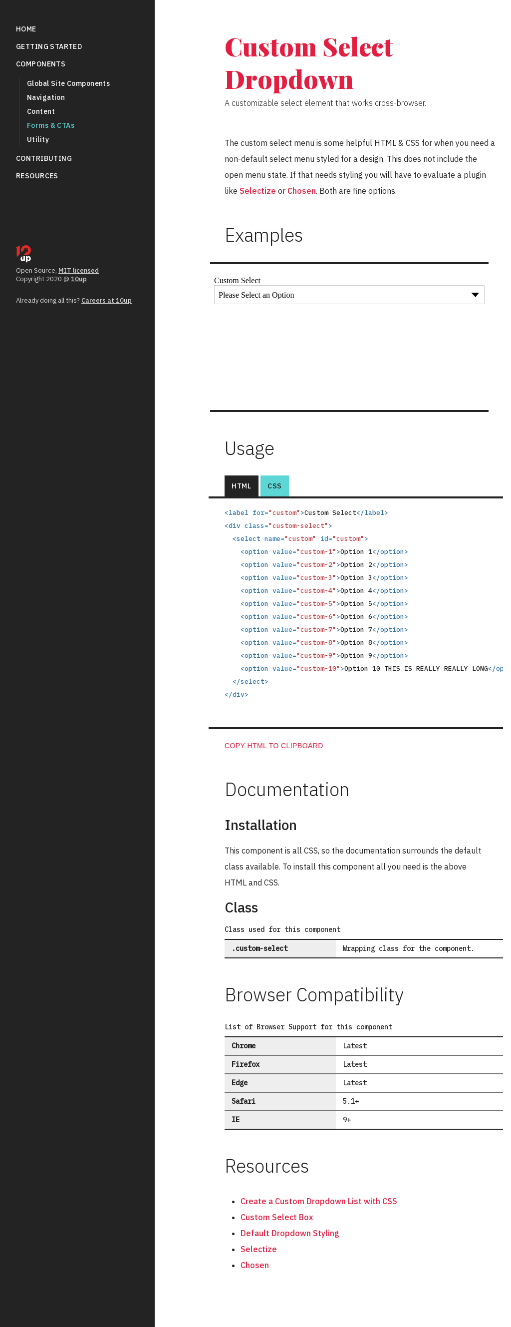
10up (79, 279)
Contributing (44, 158)
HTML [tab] (242, 485)
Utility (38, 139)
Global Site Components (68, 83)
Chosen (301, 191)
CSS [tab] (274, 485)
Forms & (50, 125)
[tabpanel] (356, 625)
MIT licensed (78, 270)
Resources (37, 175)
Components (40, 63)
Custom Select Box (277, 1217)
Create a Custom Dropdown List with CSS (319, 1201)
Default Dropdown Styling (290, 1233)
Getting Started (49, 46)
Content (41, 111)
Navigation (46, 97)
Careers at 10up (106, 300)
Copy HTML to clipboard (274, 746)
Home (26, 28)
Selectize (258, 191)
